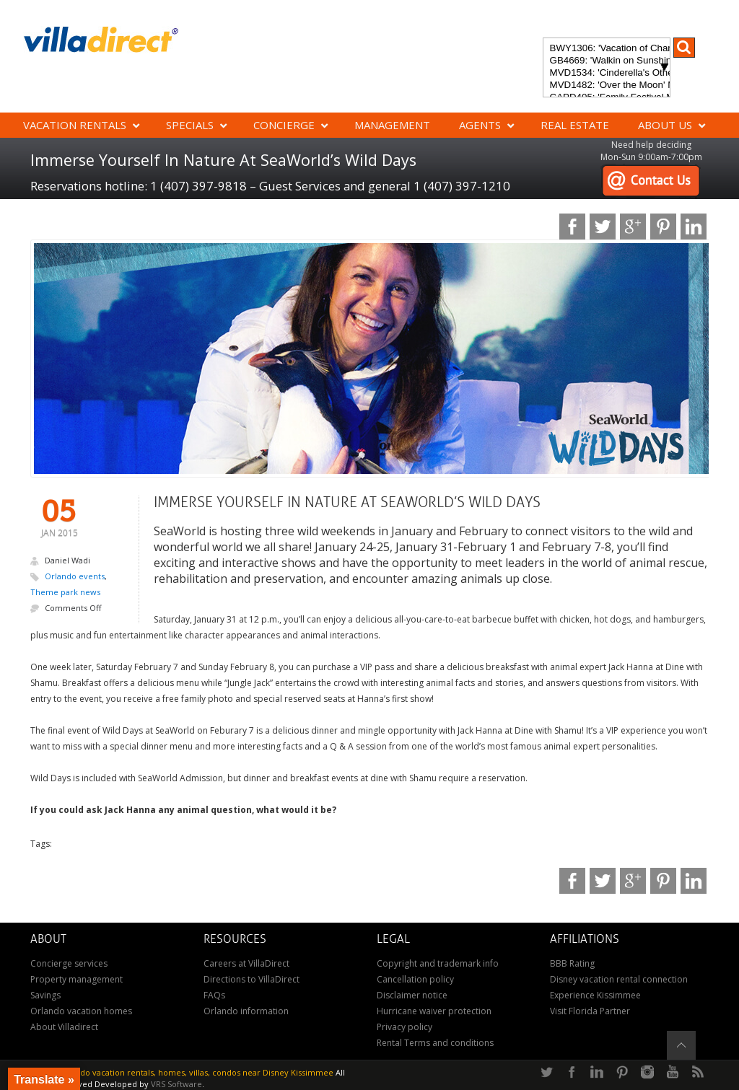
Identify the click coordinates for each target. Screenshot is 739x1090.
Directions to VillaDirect (251, 979)
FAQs (214, 995)
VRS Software (176, 1083)
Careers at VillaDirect (246, 963)
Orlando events (75, 576)
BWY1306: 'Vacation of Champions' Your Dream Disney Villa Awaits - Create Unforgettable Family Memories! (606, 49)
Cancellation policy (415, 979)
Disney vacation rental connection (619, 979)
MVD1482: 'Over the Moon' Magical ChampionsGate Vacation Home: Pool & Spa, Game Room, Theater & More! (606, 85)
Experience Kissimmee (595, 995)
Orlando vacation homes (81, 1011)
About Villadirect (64, 1027)
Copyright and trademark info (438, 963)
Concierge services (69, 963)
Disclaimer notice (412, 995)
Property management (76, 979)
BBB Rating (572, 963)
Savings (45, 995)
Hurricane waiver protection (434, 1011)
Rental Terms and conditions (435, 1043)
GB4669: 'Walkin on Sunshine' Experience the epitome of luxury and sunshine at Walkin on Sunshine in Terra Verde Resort (606, 61)
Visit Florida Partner (590, 1011)
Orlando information (246, 1011)
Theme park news (65, 591)
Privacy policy (404, 1027)
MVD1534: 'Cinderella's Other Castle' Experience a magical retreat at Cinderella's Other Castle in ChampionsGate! (606, 73)
